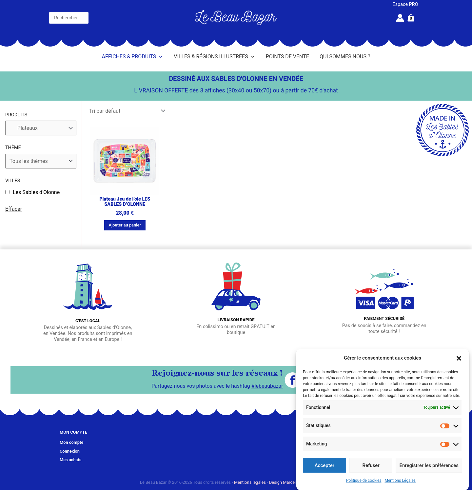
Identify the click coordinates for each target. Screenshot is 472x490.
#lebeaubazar (267, 386)
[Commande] (126, 111)
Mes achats (70, 459)
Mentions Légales (400, 480)
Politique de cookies (363, 480)
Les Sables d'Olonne (36, 192)
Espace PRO (405, 4)
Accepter (324, 465)
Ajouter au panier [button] (125, 225)
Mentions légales (250, 482)
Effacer (13, 209)
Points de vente (287, 56)
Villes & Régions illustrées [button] (214, 56)
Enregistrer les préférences (429, 465)
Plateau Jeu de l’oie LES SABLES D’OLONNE (124, 201)
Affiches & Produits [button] (133, 56)
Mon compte (71, 442)
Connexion (70, 451)
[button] (459, 358)
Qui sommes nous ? (345, 56)
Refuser (371, 465)
